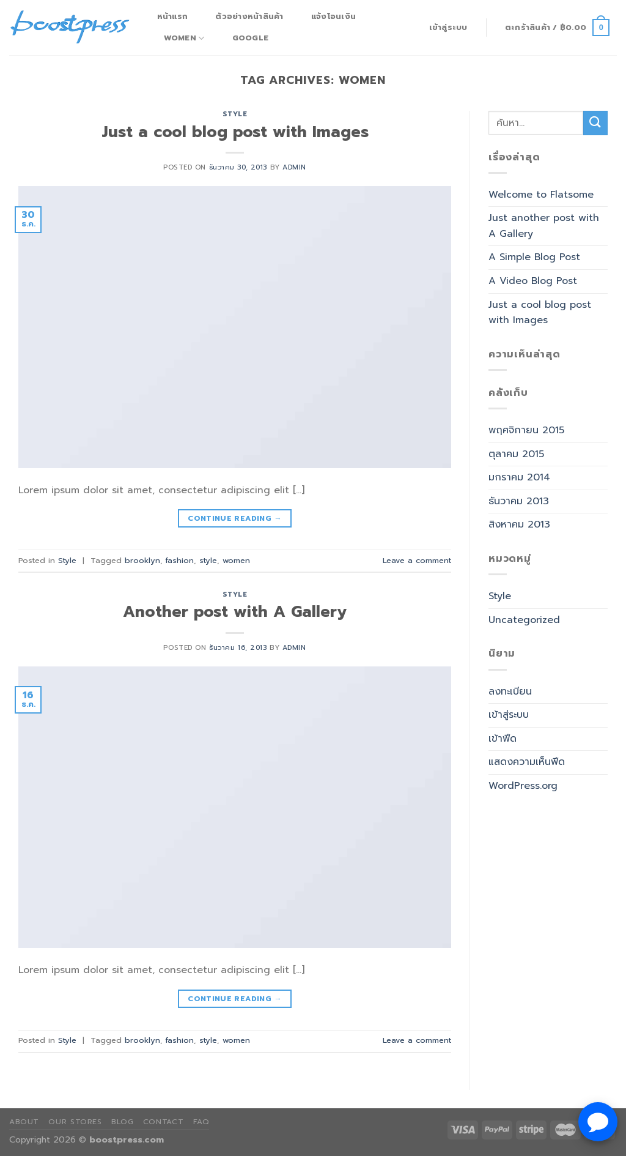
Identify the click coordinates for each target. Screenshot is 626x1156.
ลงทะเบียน (510, 691)
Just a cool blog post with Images (235, 132)
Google (250, 37)
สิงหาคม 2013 (519, 524)
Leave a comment (417, 560)
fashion (180, 560)
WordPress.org (523, 785)
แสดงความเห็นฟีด (526, 762)
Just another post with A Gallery (543, 226)
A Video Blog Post (532, 281)
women (236, 560)
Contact (163, 1121)
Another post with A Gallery (235, 612)
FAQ (201, 1121)
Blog (122, 1121)
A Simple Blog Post (534, 257)
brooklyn (142, 560)
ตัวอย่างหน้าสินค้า (249, 16)
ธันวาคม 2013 (518, 501)
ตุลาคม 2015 (516, 454)
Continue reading (235, 518)
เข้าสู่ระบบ (508, 714)
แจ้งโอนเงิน (333, 16)
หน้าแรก (172, 16)
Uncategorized (524, 620)
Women (184, 38)
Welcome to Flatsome (541, 194)
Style (235, 114)
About (24, 1121)
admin (294, 167)
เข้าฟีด (502, 738)
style (208, 560)
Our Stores (74, 1121)
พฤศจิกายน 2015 (526, 430)
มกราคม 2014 (519, 477)
